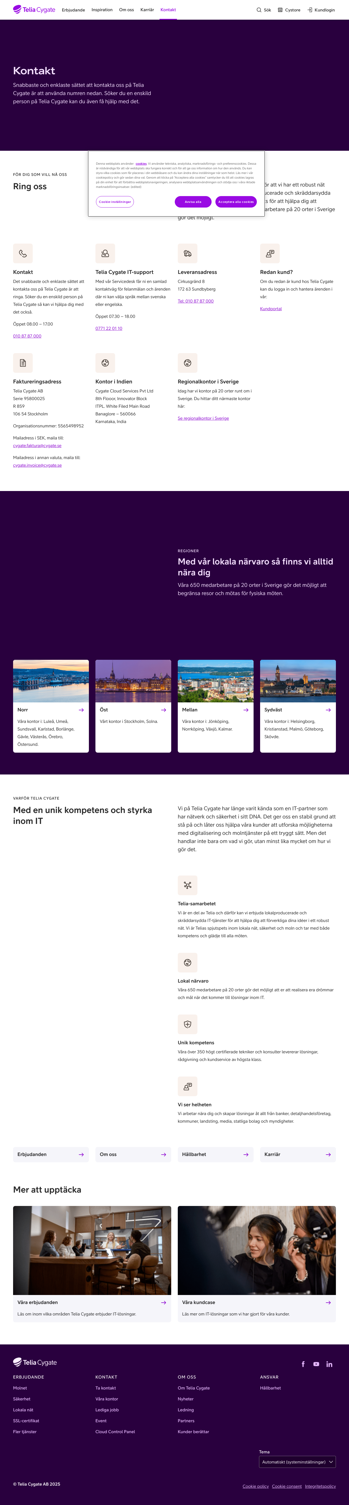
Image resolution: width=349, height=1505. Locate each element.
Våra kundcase (198, 1302)
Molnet (20, 1388)
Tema (264, 1452)
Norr (22, 709)
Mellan (189, 709)
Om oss (108, 1154)
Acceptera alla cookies (236, 201)
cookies (141, 163)
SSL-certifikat (26, 1420)
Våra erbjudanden (37, 1302)
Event (101, 1420)
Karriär (272, 1154)
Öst (104, 709)
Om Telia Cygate (194, 1388)
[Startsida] (34, 10)
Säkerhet (22, 1399)
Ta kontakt (105, 1388)
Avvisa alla (193, 201)
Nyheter (186, 1399)
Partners (186, 1420)
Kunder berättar (193, 1431)
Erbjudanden (32, 1154)
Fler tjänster (25, 1431)
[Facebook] (303, 1364)
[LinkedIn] (329, 1364)
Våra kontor (106, 1399)
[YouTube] (316, 1364)
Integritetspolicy (320, 1486)
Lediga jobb (107, 1410)
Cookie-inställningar (115, 201)
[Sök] (263, 10)
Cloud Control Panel (115, 1431)
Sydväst (273, 709)
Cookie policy (256, 1486)
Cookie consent (287, 1486)
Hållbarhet (194, 1154)
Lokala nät (23, 1410)
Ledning (186, 1410)
